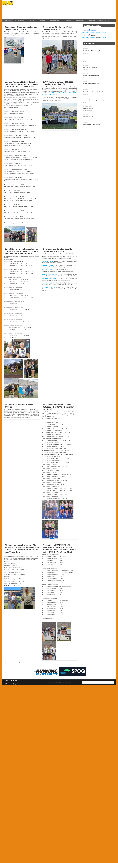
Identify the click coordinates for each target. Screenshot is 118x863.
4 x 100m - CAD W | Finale (50, 274)
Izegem (87, 32)
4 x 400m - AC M (47, 261)
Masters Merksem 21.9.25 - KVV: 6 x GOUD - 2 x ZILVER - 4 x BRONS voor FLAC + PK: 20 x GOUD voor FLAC (21, 84)
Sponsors (80, 21)
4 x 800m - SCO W (48, 270)
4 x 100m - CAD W (48, 287)
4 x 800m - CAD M (47, 265)
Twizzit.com (68, 682)
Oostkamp (92, 32)
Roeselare (98, 32)
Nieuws (7, 21)
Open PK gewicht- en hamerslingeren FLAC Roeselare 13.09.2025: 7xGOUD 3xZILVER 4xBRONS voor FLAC (22, 251)
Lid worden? (20, 21)
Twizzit (92, 21)
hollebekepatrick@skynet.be (11, 684)
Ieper (83, 32)
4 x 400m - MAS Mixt (49, 278)
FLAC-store (104, 21)
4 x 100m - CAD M (48, 283)
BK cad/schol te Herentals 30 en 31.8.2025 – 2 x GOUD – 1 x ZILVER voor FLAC (58, 407)
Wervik (104, 32)
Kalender (67, 21)
